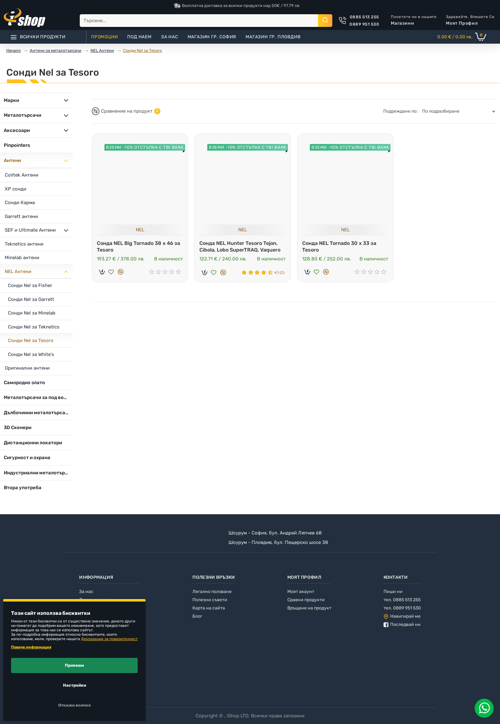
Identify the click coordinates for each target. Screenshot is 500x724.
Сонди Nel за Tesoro (142, 50)
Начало (13, 50)
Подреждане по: (400, 111)
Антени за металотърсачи (55, 50)
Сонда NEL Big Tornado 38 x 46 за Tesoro (138, 246)
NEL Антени (102, 50)
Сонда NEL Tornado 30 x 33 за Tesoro (339, 246)
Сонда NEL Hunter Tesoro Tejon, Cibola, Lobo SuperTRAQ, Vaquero (239, 246)
